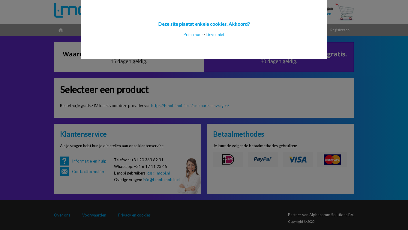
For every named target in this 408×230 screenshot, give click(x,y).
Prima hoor (193, 34)
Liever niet (215, 34)
